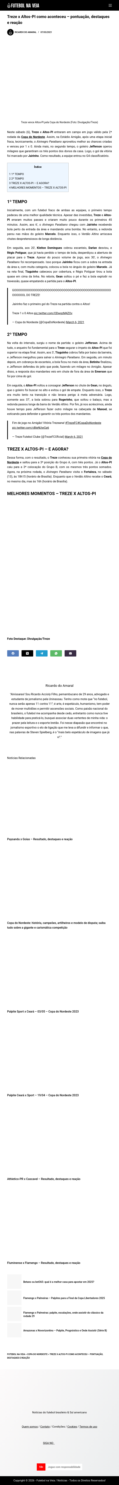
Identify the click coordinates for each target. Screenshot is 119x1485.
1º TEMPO (16, 174)
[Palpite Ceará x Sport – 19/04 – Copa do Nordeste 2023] (59, 1054)
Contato (45, 1426)
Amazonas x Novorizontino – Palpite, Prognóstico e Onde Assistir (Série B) (65, 1330)
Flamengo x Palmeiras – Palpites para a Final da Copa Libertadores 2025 (64, 1298)
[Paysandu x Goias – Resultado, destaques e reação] (59, 798)
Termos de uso (88, 1426)
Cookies (72, 1426)
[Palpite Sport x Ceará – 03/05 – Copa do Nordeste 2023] (59, 971)
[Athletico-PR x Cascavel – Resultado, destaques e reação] (59, 1138)
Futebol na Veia (16, 1354)
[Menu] (110, 5)
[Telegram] (42, 653)
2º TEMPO (16, 178)
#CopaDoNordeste (89, 423)
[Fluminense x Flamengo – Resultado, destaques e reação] (59, 1222)
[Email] (70, 653)
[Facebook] (13, 653)
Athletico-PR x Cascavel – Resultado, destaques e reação (43, 1179)
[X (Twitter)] (27, 653)
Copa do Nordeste (37, 1354)
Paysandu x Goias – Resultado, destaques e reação (40, 839)
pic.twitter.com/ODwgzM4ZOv (53, 313)
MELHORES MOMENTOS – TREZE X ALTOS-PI (38, 187)
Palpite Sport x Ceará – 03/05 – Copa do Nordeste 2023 (43, 1011)
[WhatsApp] (56, 653)
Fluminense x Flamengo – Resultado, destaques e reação (43, 1263)
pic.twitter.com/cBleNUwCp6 (30, 427)
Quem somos (30, 1426)
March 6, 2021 (75, 322)
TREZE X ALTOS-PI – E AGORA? (29, 183)
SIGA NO (49, 1443)
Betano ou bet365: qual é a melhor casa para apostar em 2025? (58, 1281)
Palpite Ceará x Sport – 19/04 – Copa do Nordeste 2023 (43, 1095)
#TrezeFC (71, 423)
